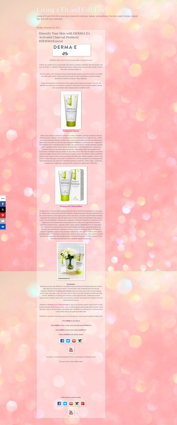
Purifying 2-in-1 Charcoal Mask (71, 206)
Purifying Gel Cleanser (71, 131)
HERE (68, 321)
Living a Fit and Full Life (71, 9)
